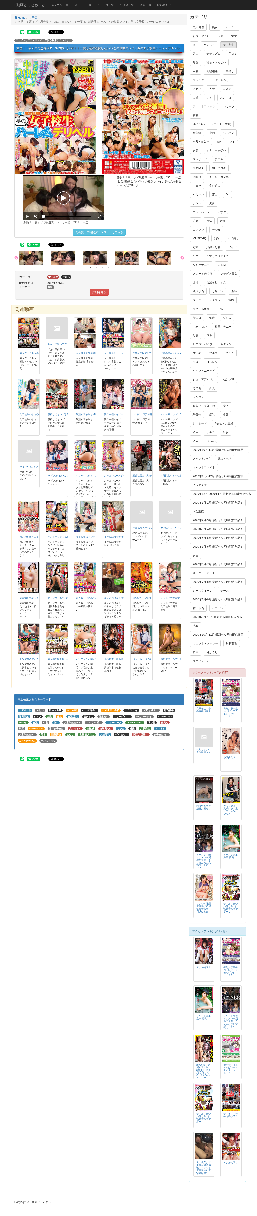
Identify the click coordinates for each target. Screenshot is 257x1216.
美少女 (216, 229)
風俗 (209, 220)
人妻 (212, 88)
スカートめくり (202, 273)
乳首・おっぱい (216, 62)
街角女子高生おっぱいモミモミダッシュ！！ (230, 1068)
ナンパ (197, 203)
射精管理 (231, 643)
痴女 (234, 36)
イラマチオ (200, 485)
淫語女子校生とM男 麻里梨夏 (91, 414)
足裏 (195, 335)
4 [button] (108, 268)
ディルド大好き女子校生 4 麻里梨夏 (180, 598)
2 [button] (96, 268)
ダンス (227, 317)
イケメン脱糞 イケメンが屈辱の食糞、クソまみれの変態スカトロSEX (204, 861)
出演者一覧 (127, 5)
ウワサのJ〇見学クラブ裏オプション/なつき (230, 810)
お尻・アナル (201, 36)
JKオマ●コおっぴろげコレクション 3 (39, 466)
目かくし (212, 652)
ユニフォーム (201, 661)
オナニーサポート (204, 573)
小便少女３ (229, 757)
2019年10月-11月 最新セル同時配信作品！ (219, 449)
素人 (195, 53)
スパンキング (201, 458)
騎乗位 (197, 414)
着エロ (197, 317)
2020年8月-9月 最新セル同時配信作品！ (218, 599)
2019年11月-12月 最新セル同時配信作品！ (219, 476)
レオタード (200, 423)
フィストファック (204, 106)
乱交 (195, 256)
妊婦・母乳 (213, 247)
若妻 (195, 220)
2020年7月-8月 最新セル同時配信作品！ (218, 581)
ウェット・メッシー (205, 643)
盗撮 (195, 97)
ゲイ (209, 97)
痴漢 (195, 361)
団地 (195, 282)
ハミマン (198, 194)
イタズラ (214, 300)
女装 (195, 150)
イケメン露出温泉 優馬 (230, 856)
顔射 (217, 238)
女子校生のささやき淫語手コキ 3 (37, 414)
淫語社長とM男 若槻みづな (146, 475)
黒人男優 (198, 27)
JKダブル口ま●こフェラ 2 (62, 475)
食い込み (214, 185)
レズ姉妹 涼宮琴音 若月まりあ (148, 414)
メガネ (197, 88)
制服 (225, 432)
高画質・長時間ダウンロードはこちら (99, 232)
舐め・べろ (225, 458)
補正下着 (198, 608)
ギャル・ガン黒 (219, 176)
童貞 (195, 432)
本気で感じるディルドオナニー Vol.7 (180, 659)
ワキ (209, 335)
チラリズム (213, 53)
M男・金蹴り (201, 141)
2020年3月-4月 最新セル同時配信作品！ (218, 529)
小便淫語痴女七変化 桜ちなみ (120, 536)
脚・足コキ (219, 168)
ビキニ (210, 432)
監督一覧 (145, 5)
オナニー (231, 27)
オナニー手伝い (216, 150)
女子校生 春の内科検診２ (203, 710)
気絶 (212, 317)
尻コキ (219, 159)
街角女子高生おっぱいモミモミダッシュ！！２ (230, 712)
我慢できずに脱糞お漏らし (203, 807)
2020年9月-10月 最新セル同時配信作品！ (219, 617)
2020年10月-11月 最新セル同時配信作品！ (219, 634)
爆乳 (212, 414)
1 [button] (90, 268)
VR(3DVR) (199, 238)
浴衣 (195, 441)
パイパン (228, 132)
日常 (220, 309)
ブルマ (213, 353)
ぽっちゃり (222, 80)
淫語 (195, 62)
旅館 (231, 300)
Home (19, 17)
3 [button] (102, 268)
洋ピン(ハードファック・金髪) (212, 124)
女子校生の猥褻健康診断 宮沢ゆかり (95, 353)
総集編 (197, 132)
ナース (224, 590)
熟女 (215, 27)
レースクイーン (202, 590)
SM (219, 141)
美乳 (225, 414)
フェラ (197, 185)
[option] (35, 258)
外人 (212, 388)
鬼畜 (212, 203)
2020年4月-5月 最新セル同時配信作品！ (218, 537)
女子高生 (34, 17)
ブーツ (197, 300)
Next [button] (182, 258)
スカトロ (225, 97)
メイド (232, 247)
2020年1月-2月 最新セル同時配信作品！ (218, 502)
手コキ (232, 53)
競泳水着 (198, 291)
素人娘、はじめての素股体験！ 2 (94, 598)
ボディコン (200, 326)
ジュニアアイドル (204, 379)
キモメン (226, 344)
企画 (212, 132)
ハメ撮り (233, 238)
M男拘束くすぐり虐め (172, 475)
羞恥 (234, 291)
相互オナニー (223, 326)
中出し (230, 71)
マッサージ (200, 159)
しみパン (217, 291)
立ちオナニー (201, 264)
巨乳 (195, 71)
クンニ (230, 353)
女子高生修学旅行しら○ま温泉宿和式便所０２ (230, 907)
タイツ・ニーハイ (204, 370)
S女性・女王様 (224, 423)
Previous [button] (16, 258)
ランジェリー (201, 397)
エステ (227, 88)
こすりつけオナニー (219, 256)
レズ (220, 36)
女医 (226, 405)
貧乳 (195, 115)
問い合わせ (164, 5)
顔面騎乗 (198, 168)
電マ (195, 247)
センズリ (228, 379)
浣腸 (195, 625)
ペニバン (217, 608)
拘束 (195, 652)
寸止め (197, 353)
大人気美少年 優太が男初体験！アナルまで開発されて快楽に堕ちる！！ (203, 1169)
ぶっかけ (212, 441)
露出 (215, 194)
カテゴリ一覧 (59, 5)
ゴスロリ (212, 361)
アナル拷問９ (230, 1162)
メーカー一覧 (82, 5)
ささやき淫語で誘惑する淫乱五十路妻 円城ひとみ (203, 907)
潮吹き (197, 176)
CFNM (222, 264)
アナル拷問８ (203, 967)
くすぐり (223, 212)
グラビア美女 (228, 273)
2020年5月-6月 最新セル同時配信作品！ (218, 546)
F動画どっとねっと (29, 5)
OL (227, 194)
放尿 (223, 220)
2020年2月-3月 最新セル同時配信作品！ (218, 520)
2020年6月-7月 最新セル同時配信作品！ (218, 564)
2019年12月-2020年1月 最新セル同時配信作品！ (223, 493)
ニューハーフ (201, 212)
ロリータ (228, 106)
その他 (197, 388)
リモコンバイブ (202, 344)
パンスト (209, 44)
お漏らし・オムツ (217, 282)
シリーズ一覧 (105, 5)
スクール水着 (201, 309)
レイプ (233, 141)
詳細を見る (99, 292)
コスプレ (198, 229)
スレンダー (200, 80)
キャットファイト (204, 467)
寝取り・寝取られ (204, 405)
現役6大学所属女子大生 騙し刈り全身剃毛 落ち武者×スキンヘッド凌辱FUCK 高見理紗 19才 (203, 1074)
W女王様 (198, 511)
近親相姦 (212, 71)
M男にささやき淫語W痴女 (203, 751)
